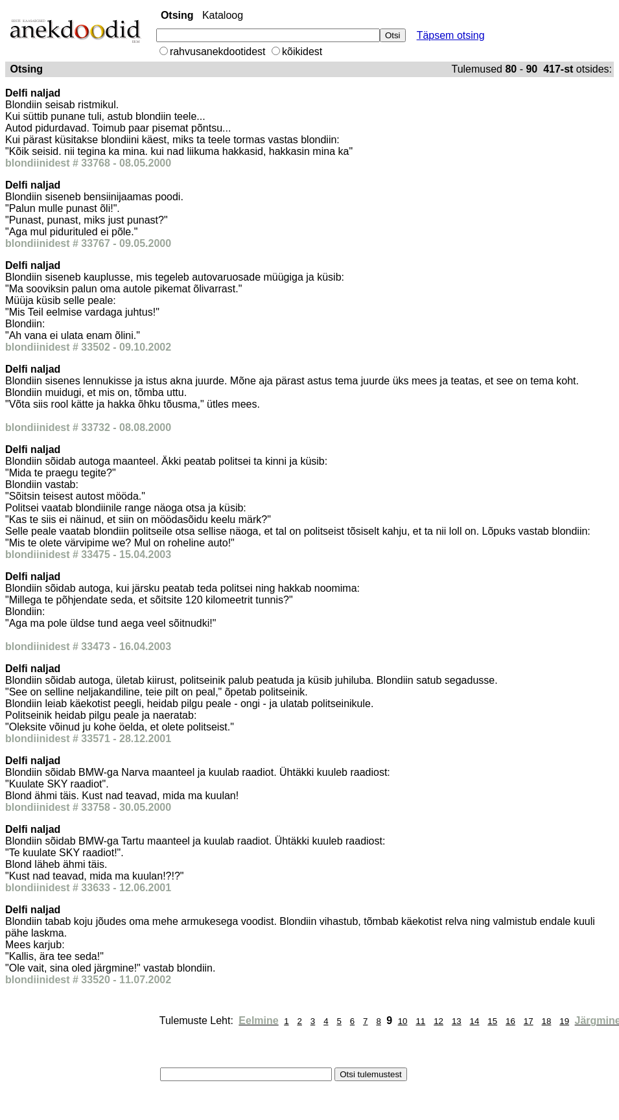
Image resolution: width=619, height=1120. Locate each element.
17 (528, 1021)
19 (564, 1021)
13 (456, 1021)
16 (510, 1021)
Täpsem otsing (451, 35)
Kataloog (222, 15)
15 (492, 1021)
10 (403, 1021)
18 (547, 1021)
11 (420, 1021)
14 (475, 1021)
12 (438, 1021)
